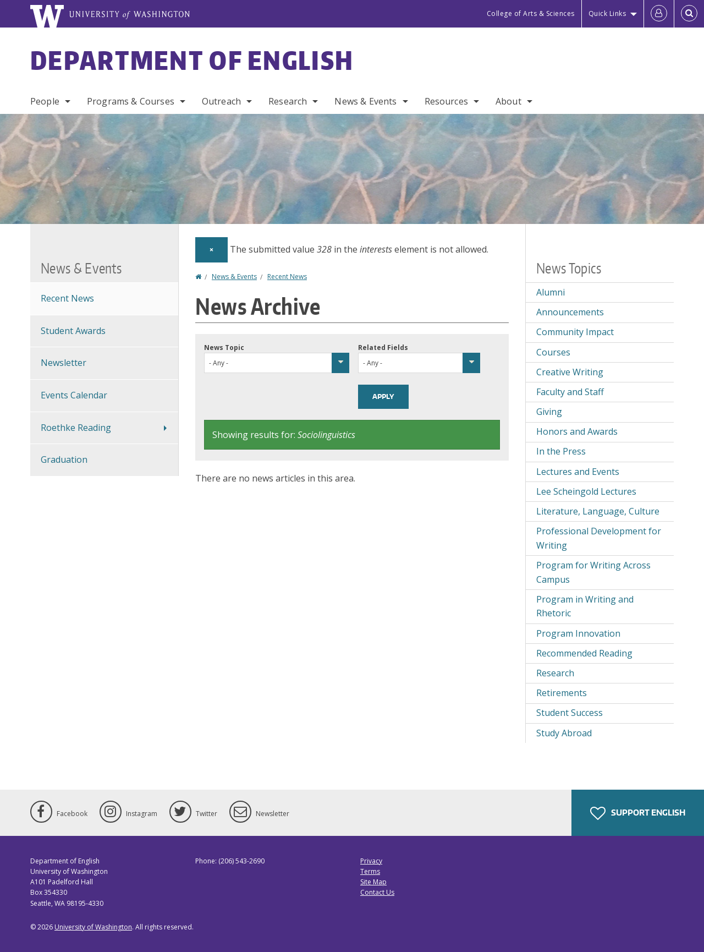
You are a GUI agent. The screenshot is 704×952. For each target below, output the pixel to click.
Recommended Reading (584, 653)
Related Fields (383, 347)
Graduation (64, 459)
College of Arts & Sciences (531, 13)
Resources (446, 101)
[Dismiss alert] (211, 249)
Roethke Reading (76, 428)
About (508, 101)
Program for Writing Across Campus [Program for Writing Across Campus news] (593, 572)
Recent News (287, 276)
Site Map (373, 882)
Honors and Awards (577, 431)
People (44, 101)
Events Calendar (74, 395)
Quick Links (607, 13)
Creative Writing (569, 372)
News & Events (365, 101)
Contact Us (377, 892)
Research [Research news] (555, 673)
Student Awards (73, 331)
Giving (549, 412)
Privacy (371, 861)
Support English (637, 813)
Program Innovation (578, 633)
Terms (370, 871)
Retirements (561, 693)
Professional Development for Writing (598, 538)
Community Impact (575, 332)
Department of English (192, 60)
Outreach (221, 101)
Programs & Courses (130, 101)
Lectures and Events (577, 472)
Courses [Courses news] (553, 352)
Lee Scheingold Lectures (586, 491)
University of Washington (93, 927)
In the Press (561, 451)
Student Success (569, 713)
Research (287, 101)
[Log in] (659, 14)
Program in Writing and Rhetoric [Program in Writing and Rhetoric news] (585, 606)
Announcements (570, 312)
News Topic (224, 347)
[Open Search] (689, 14)
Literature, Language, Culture (597, 511)
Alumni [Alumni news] (550, 292)
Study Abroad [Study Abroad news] (564, 733)
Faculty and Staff (570, 392)
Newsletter (63, 363)
